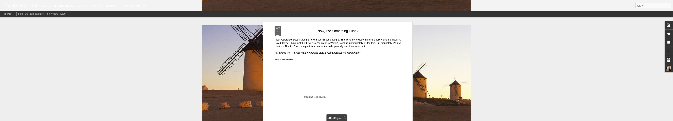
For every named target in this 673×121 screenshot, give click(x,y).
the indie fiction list (35, 13)
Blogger (367, 119)
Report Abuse (377, 119)
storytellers (52, 13)
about (63, 13)
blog (20, 13)
